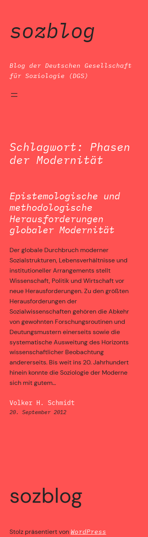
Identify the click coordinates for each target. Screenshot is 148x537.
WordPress (88, 531)
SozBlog (52, 30)
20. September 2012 (37, 412)
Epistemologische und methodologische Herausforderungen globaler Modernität (64, 213)
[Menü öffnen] (14, 95)
